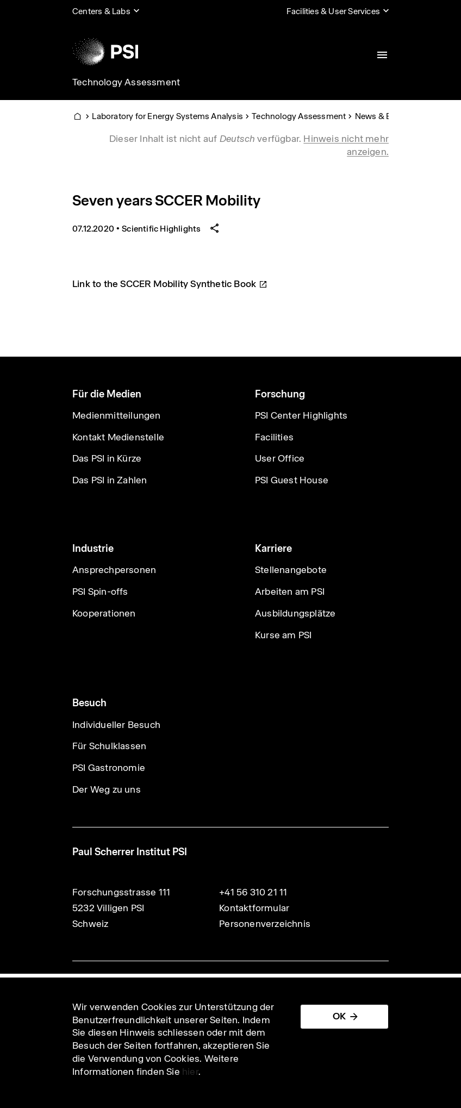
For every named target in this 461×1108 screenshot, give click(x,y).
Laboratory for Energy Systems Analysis (167, 116)
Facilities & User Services (333, 11)
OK (339, 1016)
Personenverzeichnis (264, 923)
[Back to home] (105, 51)
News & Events (384, 116)
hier (190, 1071)
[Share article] (214, 228)
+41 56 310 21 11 (253, 892)
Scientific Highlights (161, 228)
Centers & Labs (101, 11)
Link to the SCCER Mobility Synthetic (169, 283)
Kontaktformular (254, 907)
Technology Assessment (126, 82)
